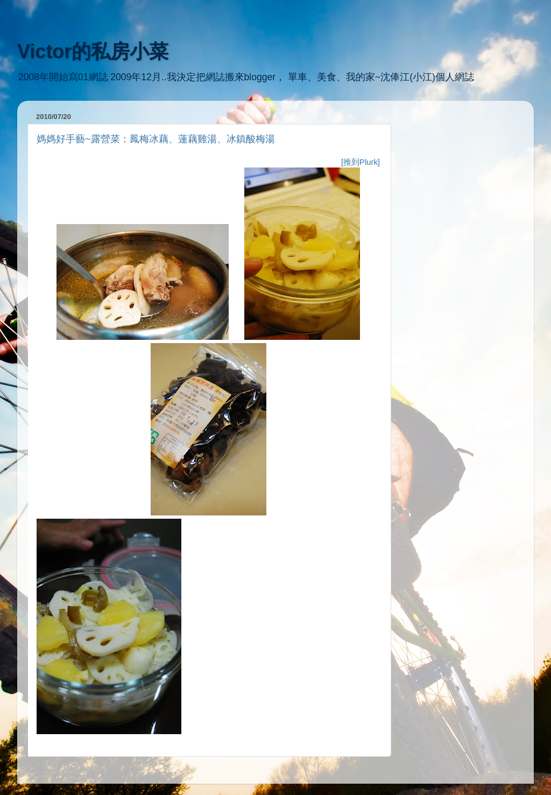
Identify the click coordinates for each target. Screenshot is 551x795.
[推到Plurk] (360, 162)
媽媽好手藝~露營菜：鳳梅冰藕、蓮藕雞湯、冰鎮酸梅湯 (156, 139)
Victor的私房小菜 (92, 51)
